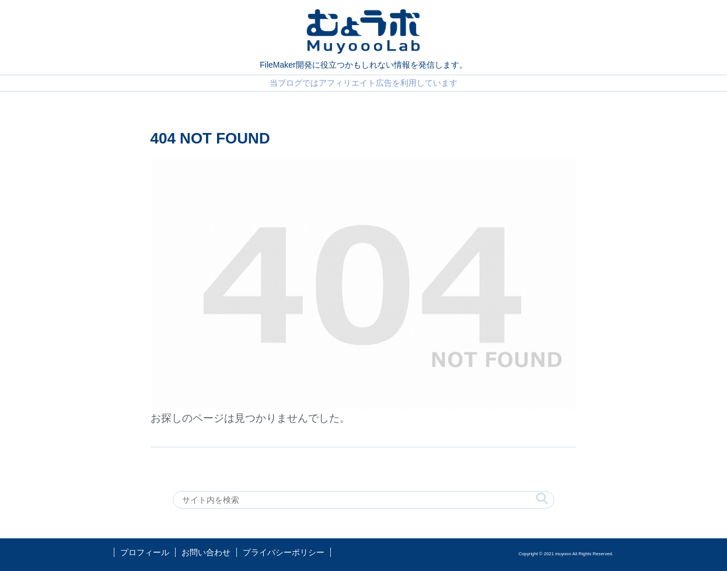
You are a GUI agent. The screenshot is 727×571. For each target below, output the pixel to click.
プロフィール (144, 552)
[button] (542, 499)
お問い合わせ (205, 552)
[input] (363, 500)
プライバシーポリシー (283, 552)
